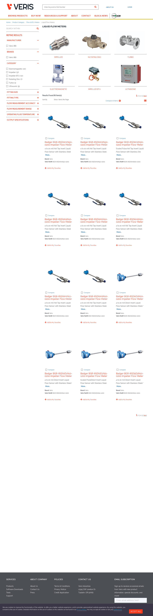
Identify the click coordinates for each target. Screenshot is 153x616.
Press (32, 593)
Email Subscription (124, 579)
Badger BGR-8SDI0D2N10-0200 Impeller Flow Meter (104, 409)
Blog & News (101, 16)
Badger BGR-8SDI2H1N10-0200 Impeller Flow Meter (104, 260)
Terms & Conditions (62, 586)
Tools (8, 593)
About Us (109, 7)
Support (9, 596)
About (74, 16)
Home (8, 22)
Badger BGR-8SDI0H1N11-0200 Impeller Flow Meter (104, 334)
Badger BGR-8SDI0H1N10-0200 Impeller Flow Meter (104, 297)
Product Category (18, 22)
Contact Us (34, 589)
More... (133, 115)
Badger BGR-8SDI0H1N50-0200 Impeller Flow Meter (104, 111)
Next (145, 96)
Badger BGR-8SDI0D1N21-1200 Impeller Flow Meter (104, 483)
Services (11, 579)
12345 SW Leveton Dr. (87, 589)
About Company (38, 579)
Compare (50, 138)
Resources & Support (55, 16)
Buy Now (36, 16)
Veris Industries (84, 586)
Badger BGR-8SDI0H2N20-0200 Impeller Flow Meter (104, 185)
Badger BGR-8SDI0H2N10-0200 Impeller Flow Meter (104, 372)
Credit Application (61, 593)
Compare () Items (111, 101)
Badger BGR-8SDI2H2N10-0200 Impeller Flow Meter (104, 222)
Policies (58, 579)
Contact (86, 16)
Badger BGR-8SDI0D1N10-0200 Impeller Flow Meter (104, 446)
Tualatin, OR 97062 (85, 593)
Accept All (136, 611)
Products (10, 586)
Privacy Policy (82, 609)
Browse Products (18, 16)
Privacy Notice (60, 589)
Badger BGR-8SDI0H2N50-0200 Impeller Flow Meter (104, 148)
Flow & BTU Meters (33, 22)
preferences (118, 609)
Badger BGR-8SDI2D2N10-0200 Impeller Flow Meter (104, 521)
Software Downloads (14, 589)
